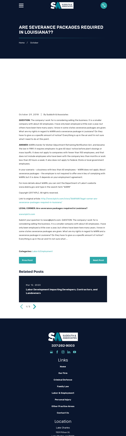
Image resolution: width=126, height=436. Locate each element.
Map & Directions (63, 401)
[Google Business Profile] (51, 313)
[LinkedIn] (68, 313)
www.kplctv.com (27, 176)
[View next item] (34, 268)
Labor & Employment (42, 213)
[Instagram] (63, 313)
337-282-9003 (63, 307)
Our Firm (62, 335)
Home (63, 328)
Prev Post (27, 221)
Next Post (98, 221)
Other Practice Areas (63, 368)
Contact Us (63, 374)
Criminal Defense (63, 341)
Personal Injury (63, 361)
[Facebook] (57, 313)
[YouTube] (74, 313)
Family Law (63, 348)
